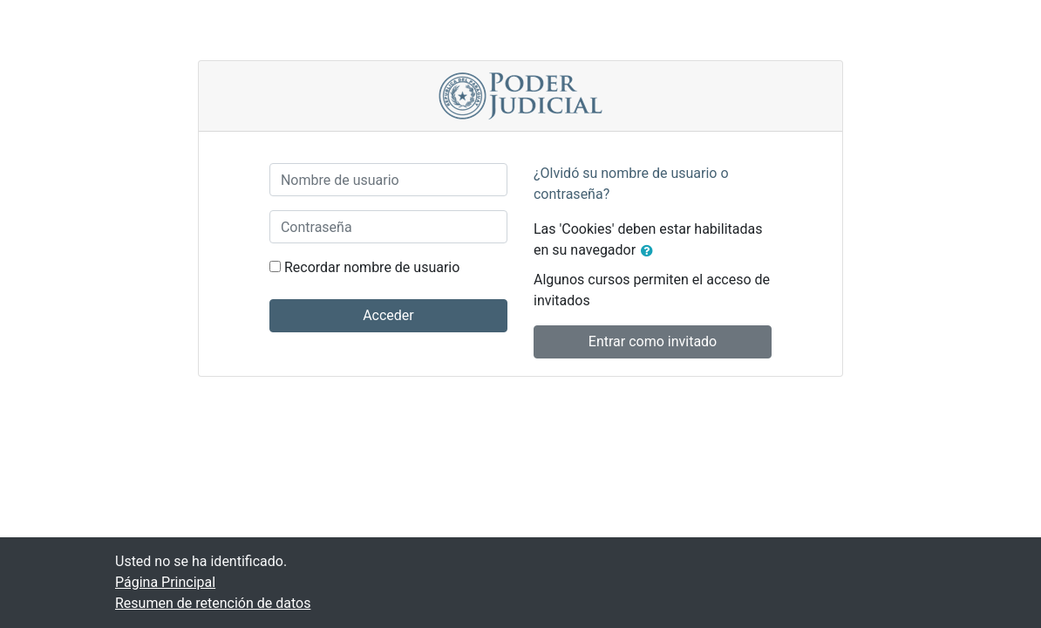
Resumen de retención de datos (212, 603)
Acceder (388, 315)
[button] (650, 251)
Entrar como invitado (653, 341)
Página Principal (165, 582)
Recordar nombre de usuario (371, 267)
